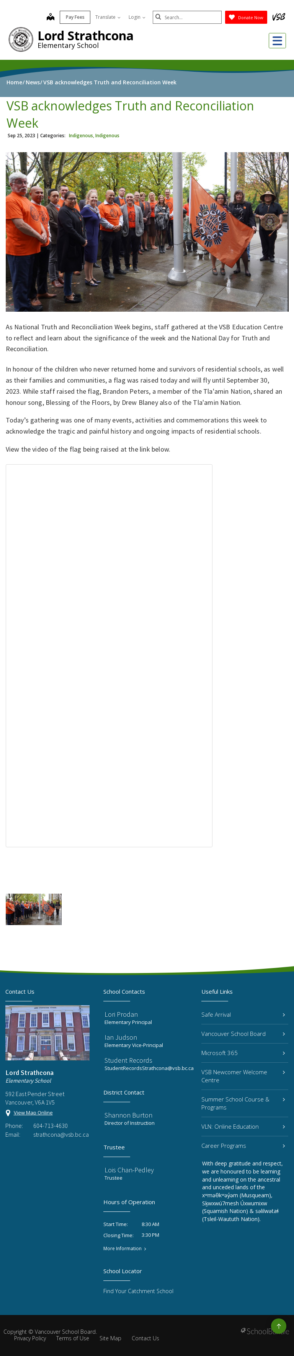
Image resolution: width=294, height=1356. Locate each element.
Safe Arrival (243, 1014)
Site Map (110, 1338)
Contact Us (145, 1338)
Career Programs (243, 1145)
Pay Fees (75, 17)
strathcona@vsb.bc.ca (61, 1134)
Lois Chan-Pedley (129, 1169)
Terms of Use (72, 1338)
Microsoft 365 (243, 1053)
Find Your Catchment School (138, 1291)
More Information (122, 1249)
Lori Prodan (121, 1014)
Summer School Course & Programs (243, 1103)
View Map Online (33, 1112)
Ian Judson (121, 1037)
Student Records (128, 1060)
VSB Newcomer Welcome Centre (243, 1076)
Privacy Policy (30, 1338)
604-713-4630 (50, 1125)
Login (137, 17)
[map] (50, 17)
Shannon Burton (128, 1115)
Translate (108, 17)
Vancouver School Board (243, 1033)
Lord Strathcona (86, 35)
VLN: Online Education (243, 1126)
